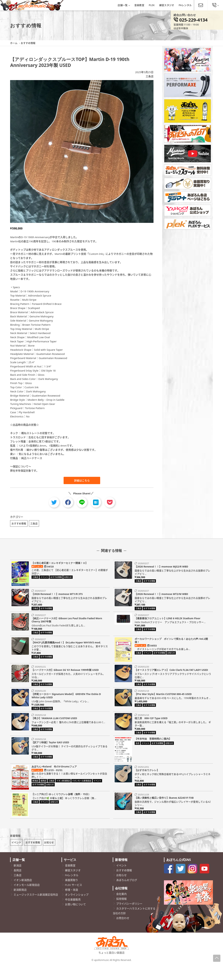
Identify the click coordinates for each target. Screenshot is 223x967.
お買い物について (75, 906)
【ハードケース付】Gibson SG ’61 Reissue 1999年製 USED (65, 670)
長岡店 (17, 872)
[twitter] (54, 502)
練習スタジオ (166, 5)
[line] (82, 502)
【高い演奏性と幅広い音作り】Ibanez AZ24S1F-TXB (164, 798)
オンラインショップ (77, 896)
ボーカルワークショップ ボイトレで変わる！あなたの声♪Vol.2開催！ (171, 641)
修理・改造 (71, 891)
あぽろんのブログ (126, 881)
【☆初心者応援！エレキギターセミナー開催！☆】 (60, 563)
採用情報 (121, 900)
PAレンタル (185, 5)
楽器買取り (71, 881)
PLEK (152, 5)
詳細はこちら (82, 480)
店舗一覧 (124, 5)
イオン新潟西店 (23, 881)
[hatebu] (96, 502)
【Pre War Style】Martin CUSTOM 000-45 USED (163, 695)
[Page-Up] (216, 958)
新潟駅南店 (20, 891)
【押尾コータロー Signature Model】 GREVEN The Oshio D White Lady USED (66, 696)
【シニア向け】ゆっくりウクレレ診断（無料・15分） (61, 794)
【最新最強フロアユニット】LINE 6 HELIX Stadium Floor (167, 619)
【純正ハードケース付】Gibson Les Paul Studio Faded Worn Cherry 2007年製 (67, 620)
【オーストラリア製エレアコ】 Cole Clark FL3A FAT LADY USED (171, 670)
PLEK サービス (73, 886)
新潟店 (17, 867)
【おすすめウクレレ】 (147, 771)
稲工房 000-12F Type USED (151, 719)
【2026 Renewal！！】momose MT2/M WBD (161, 594)
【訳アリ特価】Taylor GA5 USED (50, 743)
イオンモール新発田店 (27, 886)
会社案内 (121, 895)
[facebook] (68, 502)
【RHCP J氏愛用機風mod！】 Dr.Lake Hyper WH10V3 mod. (66, 643)
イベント (16, 844)
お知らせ (49, 844)
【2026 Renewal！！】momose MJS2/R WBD (161, 567)
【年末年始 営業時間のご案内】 (153, 739)
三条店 (149, 76)
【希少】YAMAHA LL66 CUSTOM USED (54, 719)
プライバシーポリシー (129, 905)
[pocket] (110, 502)
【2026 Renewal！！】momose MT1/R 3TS (57, 594)
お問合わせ (122, 919)
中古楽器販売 (73, 901)
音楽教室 (139, 5)
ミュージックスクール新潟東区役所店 (36, 896)
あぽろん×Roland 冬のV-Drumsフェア (54, 767)
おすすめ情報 (18, 523)
